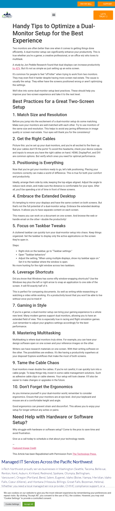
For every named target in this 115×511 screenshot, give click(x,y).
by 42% (16, 68)
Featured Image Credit (24, 448)
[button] (53, 14)
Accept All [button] (28, 504)
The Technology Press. (84, 454)
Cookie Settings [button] (12, 504)
